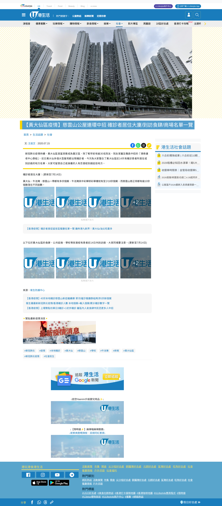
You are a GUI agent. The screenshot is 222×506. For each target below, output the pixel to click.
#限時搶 (181, 493)
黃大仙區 (129, 350)
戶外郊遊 (99, 470)
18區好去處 (162, 23)
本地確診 (55, 350)
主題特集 (199, 23)
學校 (93, 350)
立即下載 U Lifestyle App (189, 6)
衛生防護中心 (37, 290)
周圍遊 (147, 23)
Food (60, 6)
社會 (118, 23)
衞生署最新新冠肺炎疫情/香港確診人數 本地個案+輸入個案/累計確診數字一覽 (68, 303)
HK (39, 6)
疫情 (43, 350)
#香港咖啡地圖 (145, 493)
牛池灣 (105, 350)
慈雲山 (82, 350)
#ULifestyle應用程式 (165, 493)
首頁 (26, 134)
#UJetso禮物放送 (91, 496)
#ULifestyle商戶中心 (113, 496)
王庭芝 (31, 143)
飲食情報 (91, 23)
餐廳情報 (87, 470)
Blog (83, 6)
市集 (97, 466)
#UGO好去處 (89, 493)
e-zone (94, 6)
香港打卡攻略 (181, 23)
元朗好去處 (149, 466)
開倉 (104, 466)
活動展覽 (87, 466)
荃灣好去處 (164, 466)
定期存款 (101, 16)
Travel (49, 6)
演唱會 (26, 23)
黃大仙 (69, 350)
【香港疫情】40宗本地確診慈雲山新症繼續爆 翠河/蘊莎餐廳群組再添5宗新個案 (69, 298)
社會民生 (49, 356)
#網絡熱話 (137, 496)
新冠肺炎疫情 (32, 356)
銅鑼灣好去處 (133, 466)
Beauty (71, 6)
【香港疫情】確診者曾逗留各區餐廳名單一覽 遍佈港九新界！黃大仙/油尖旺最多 (69, 228)
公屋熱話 (76, 16)
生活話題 (38, 134)
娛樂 (106, 23)
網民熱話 (87, 480)
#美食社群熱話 (106, 493)
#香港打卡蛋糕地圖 (125, 493)
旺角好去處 (179, 466)
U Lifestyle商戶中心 (163, 6)
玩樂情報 (57, 23)
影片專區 (133, 23)
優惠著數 (40, 23)
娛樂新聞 (89, 16)
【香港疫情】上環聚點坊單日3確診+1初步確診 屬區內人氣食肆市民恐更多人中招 (70, 308)
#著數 (128, 496)
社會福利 (112, 470)
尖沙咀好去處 (116, 466)
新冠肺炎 (30, 350)
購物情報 (74, 23)
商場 (116, 350)
